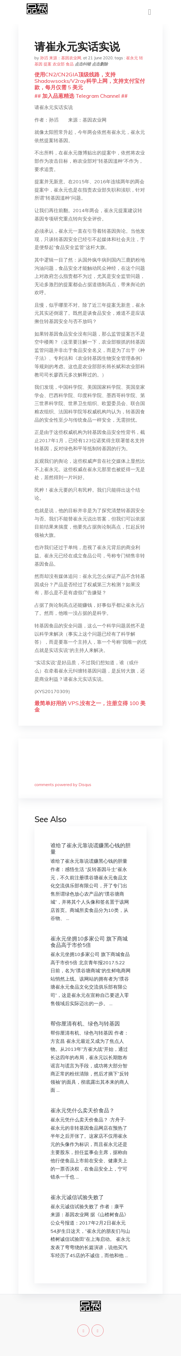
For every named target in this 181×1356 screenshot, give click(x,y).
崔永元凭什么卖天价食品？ (82, 1110)
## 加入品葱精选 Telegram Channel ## (81, 95)
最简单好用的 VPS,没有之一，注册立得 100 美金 (89, 706)
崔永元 (132, 57)
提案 (48, 64)
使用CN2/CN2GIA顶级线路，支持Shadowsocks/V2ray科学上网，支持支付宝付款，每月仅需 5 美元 (89, 81)
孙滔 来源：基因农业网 (60, 57)
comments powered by (62, 784)
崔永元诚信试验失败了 (77, 1197)
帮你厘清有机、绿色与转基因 (85, 1023)
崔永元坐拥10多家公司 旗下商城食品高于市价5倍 (89, 941)
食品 (70, 64)
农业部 (59, 64)
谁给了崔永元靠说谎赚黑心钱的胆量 (90, 848)
